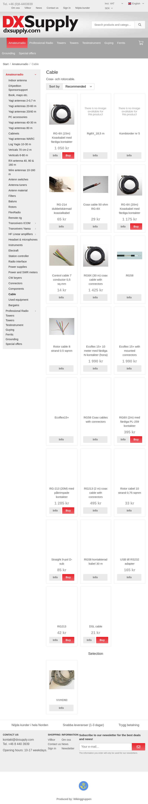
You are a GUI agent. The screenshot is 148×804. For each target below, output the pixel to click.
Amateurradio (16, 42)
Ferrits (121, 42)
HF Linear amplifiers (23, 234)
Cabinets (13, 133)
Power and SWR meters (23, 272)
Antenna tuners (17, 184)
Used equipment (18, 299)
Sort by (54, 86)
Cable (12, 294)
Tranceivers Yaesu (23, 228)
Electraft (13, 250)
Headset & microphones (23, 239)
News (39, 7)
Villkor (28, 7)
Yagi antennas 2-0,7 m (22, 100)
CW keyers (15, 277)
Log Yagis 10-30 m (19, 144)
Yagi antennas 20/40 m (22, 111)
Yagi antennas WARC (21, 138)
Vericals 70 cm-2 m (19, 149)
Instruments (15, 245)
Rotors (12, 206)
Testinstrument (91, 42)
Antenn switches (18, 179)
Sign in (67, 7)
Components (16, 288)
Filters (12, 195)
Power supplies (17, 266)
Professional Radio (41, 42)
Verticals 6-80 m (18, 155)
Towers (61, 42)
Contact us (52, 7)
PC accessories (17, 117)
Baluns (12, 201)
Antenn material (18, 190)
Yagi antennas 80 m (20, 128)
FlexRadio (14, 212)
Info (55, 155)
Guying (108, 42)
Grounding (8, 53)
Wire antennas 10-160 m (21, 172)
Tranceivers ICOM (23, 223)
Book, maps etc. (18, 95)
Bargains (13, 305)
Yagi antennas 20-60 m (22, 106)
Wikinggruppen (82, 799)
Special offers (27, 53)
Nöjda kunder (82, 7)
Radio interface (17, 261)
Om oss (15, 7)
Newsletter (68, 748)
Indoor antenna (17, 80)
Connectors (15, 283)
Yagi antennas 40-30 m (22, 122)
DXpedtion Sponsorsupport (18, 87)
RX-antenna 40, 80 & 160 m (21, 162)
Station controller (18, 256)
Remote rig (15, 217)
